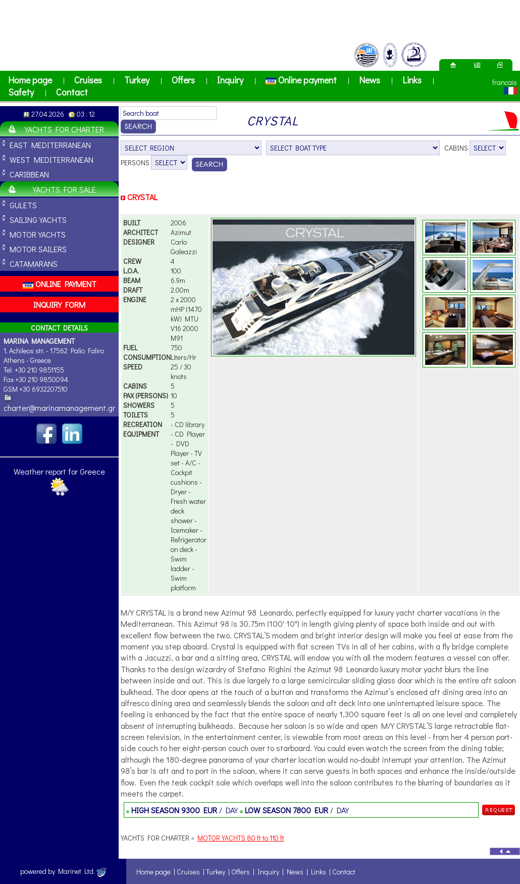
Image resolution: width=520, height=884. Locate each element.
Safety (21, 92)
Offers (183, 80)
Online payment (301, 80)
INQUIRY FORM (59, 304)
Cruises (88, 80)
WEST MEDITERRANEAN (51, 159)
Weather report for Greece (59, 471)
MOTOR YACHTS (38, 234)
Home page (30, 80)
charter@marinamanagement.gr (59, 407)
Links (412, 80)
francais (504, 82)
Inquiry (230, 80)
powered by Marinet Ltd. (63, 871)
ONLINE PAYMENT (59, 283)
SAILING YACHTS (38, 219)
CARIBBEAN (29, 174)
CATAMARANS (34, 263)
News (369, 80)
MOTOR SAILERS (38, 249)
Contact (72, 92)
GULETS (23, 205)
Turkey (136, 80)
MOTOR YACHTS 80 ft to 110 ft (240, 838)
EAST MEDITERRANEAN (50, 144)
